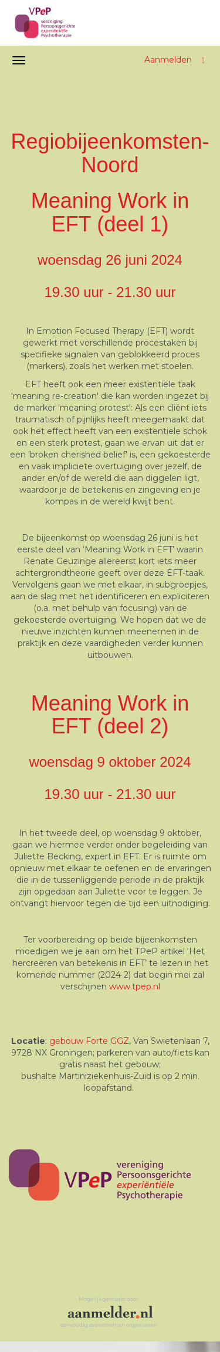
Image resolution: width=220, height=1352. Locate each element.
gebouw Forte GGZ (89, 1041)
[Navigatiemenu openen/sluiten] (19, 60)
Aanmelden (168, 59)
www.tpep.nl (134, 986)
